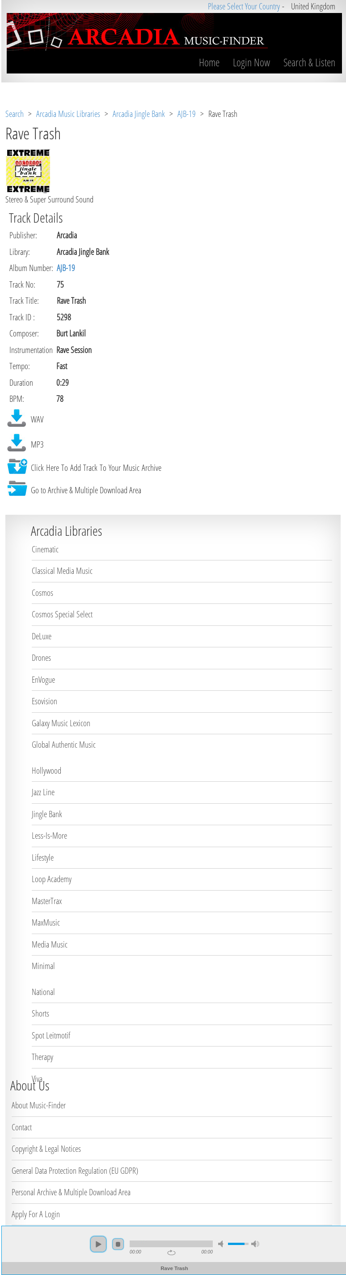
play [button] (97, 1244)
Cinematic (45, 549)
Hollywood (46, 770)
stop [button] (116, 1244)
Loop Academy (52, 879)
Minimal (43, 966)
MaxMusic (46, 922)
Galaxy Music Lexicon (61, 723)
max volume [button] (254, 1244)
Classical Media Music (62, 571)
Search (14, 114)
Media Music (50, 944)
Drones (41, 657)
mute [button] (221, 1244)
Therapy (42, 1057)
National (43, 992)
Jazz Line (43, 792)
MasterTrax (47, 901)
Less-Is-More (49, 835)
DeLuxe (41, 636)
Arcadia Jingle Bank (139, 114)
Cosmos (42, 593)
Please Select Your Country (242, 6)
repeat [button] (170, 1253)
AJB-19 (186, 114)
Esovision (44, 701)
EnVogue (43, 679)
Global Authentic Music (64, 744)
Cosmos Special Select (62, 614)
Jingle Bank (47, 814)
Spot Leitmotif (51, 1035)
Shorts (40, 1013)
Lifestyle (43, 857)
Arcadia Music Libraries (68, 114)
